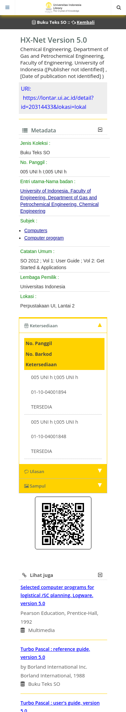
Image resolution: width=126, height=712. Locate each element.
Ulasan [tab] (63, 471)
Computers (35, 230)
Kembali (85, 22)
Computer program (44, 238)
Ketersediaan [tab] (63, 326)
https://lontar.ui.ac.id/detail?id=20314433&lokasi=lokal (57, 102)
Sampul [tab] (63, 486)
